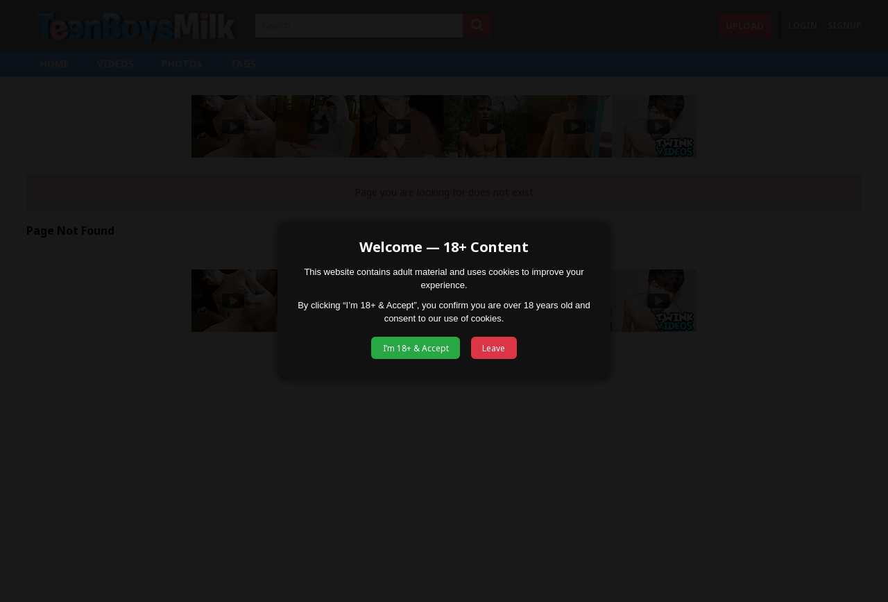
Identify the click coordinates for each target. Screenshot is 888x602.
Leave (493, 348)
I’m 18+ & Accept (416, 348)
